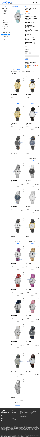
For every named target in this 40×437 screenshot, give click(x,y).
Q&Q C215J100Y (14, 94)
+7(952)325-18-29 (5, 414)
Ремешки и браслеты (6, 11)
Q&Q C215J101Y (29, 94)
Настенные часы (5, 13)
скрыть (27, 19)
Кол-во (26, 51)
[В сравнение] (28, 49)
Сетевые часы (5, 18)
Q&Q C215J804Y (29, 289)
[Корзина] (36, 2)
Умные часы (5, 20)
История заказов (33, 412)
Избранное (32, 413)
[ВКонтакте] (1, 420)
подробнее (5, 40)
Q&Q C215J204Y (14, 180)
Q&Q (29, 13)
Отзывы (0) (19, 69)
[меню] (38, 2)
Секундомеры (5, 24)
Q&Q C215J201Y (29, 206)
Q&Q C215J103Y (14, 123)
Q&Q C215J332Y (29, 341)
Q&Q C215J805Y (24, 6)
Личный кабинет (33, 411)
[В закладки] (26, 49)
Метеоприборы (5, 22)
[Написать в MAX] (1, 418)
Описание (13, 69)
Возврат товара (13, 419)
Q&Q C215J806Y (14, 315)
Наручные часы (6, 8)
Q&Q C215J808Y (29, 315)
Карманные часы (5, 26)
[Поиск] (22, 2)
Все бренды (22, 411)
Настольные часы (5, 15)
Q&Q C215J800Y (14, 341)
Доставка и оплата (14, 412)
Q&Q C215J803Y (14, 289)
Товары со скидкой (23, 416)
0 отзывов (31, 58)
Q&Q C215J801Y (29, 263)
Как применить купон (24, 412)
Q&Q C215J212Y (14, 206)
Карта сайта (22, 413)
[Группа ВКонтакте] (3, 34)
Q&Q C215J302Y (14, 151)
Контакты (12, 418)
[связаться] (34, 2)
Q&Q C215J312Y (29, 151)
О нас (12, 411)
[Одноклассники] (7, 34)
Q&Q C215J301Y (29, 123)
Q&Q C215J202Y (29, 180)
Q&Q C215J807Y (14, 263)
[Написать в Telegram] (5, 418)
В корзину (17, 103)
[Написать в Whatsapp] (3, 418)
